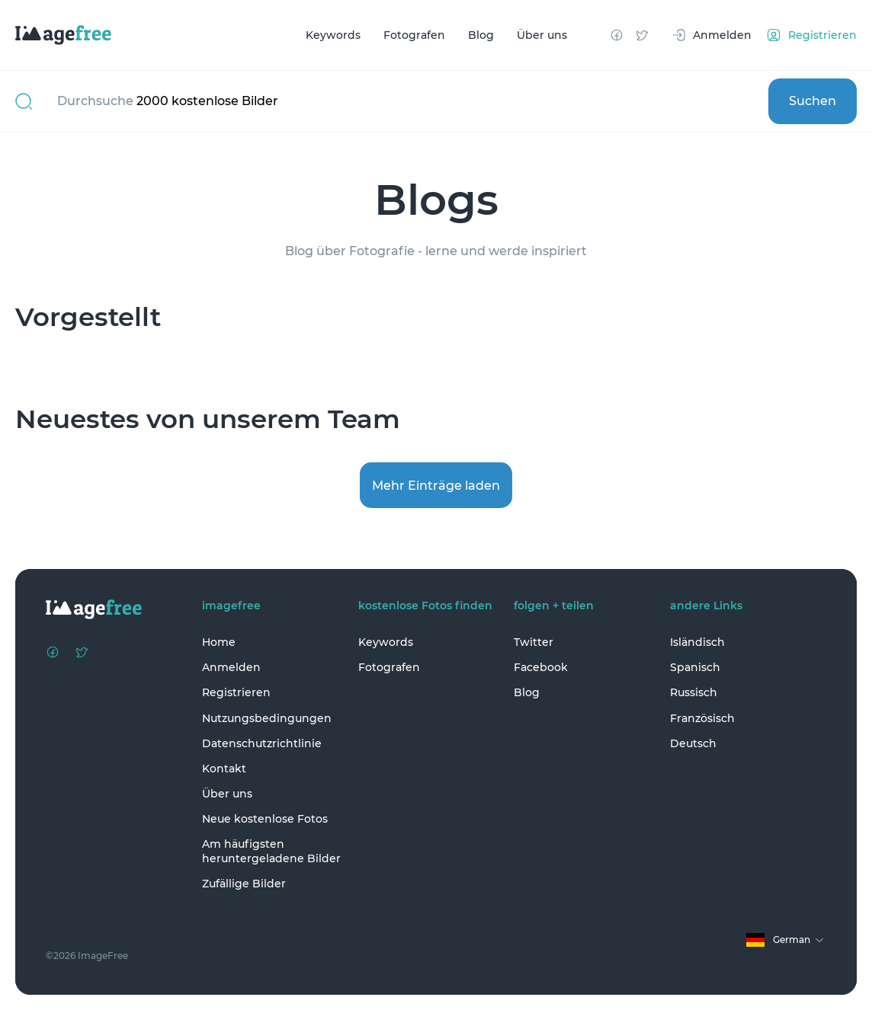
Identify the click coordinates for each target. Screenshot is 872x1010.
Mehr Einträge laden (436, 485)
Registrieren (236, 692)
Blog (481, 35)
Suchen (812, 101)
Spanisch (695, 667)
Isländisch (697, 642)
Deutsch (693, 743)
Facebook (541, 667)
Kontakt (224, 768)
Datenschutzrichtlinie (262, 743)
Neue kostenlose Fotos (265, 819)
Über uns (542, 35)
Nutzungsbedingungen (267, 718)
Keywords (333, 35)
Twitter (533, 642)
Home (219, 642)
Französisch (702, 718)
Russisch (693, 692)
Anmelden (231, 667)
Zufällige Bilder (244, 883)
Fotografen (414, 35)
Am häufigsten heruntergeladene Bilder (271, 851)
